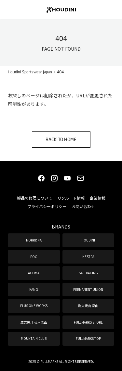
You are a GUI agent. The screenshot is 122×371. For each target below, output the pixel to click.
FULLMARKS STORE (88, 322)
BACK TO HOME (61, 139)
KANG (33, 289)
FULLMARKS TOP (88, 338)
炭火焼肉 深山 (88, 305)
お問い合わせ (83, 206)
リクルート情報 (71, 198)
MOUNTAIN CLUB (34, 338)
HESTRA (88, 256)
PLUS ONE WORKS (33, 305)
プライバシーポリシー (46, 206)
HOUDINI (88, 240)
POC (33, 256)
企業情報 (97, 198)
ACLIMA (33, 272)
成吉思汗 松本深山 (33, 322)
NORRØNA (34, 240)
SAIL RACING (88, 272)
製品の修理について (34, 198)
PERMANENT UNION (88, 289)
